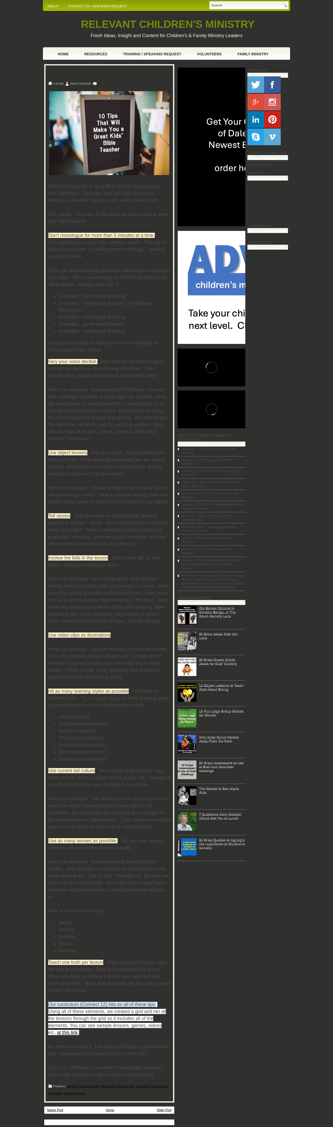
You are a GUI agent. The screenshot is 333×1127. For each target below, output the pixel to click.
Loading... (254, 234)
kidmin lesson (108, 1086)
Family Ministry (252, 54)
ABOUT (53, 6)
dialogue (72, 1086)
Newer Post (55, 1110)
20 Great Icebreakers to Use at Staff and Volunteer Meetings (221, 766)
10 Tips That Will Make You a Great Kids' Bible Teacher (108, 73)
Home (63, 54)
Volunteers (209, 54)
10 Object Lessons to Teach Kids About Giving (221, 687)
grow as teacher (89, 1086)
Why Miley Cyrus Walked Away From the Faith (219, 739)
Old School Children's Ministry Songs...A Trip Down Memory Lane (217, 612)
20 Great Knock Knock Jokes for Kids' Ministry (218, 661)
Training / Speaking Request (152, 54)
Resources (95, 54)
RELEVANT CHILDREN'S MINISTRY (167, 24)
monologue (142, 1086)
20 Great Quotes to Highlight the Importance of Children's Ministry (222, 843)
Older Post (164, 1110)
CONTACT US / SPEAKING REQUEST (97, 6)
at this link (67, 1032)
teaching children (75, 1093)
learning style (126, 1086)
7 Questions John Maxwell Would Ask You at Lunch (220, 816)
